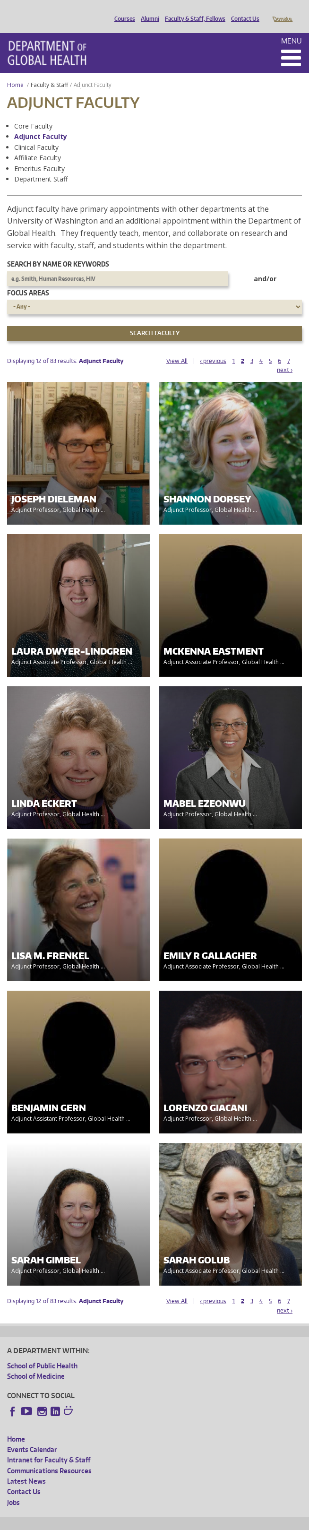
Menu (291, 28)
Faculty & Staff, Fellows (193, 11)
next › (284, 356)
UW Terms (170, 1521)
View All (177, 347)
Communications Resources (49, 1457)
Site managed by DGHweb (227, 1521)
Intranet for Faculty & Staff (48, 1447)
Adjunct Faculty (40, 123)
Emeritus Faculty (39, 155)
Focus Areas (28, 280)
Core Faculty (33, 112)
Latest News (26, 1468)
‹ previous (213, 347)
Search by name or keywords (58, 251)
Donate (282, 11)
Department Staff (41, 165)
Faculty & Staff (49, 72)
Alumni (147, 11)
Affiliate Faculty (37, 144)
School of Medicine (36, 1363)
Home (15, 72)
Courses (122, 11)
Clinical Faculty (36, 134)
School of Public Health (42, 1352)
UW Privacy (132, 1521)
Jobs (13, 1489)
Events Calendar (32, 1436)
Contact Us (243, 11)
